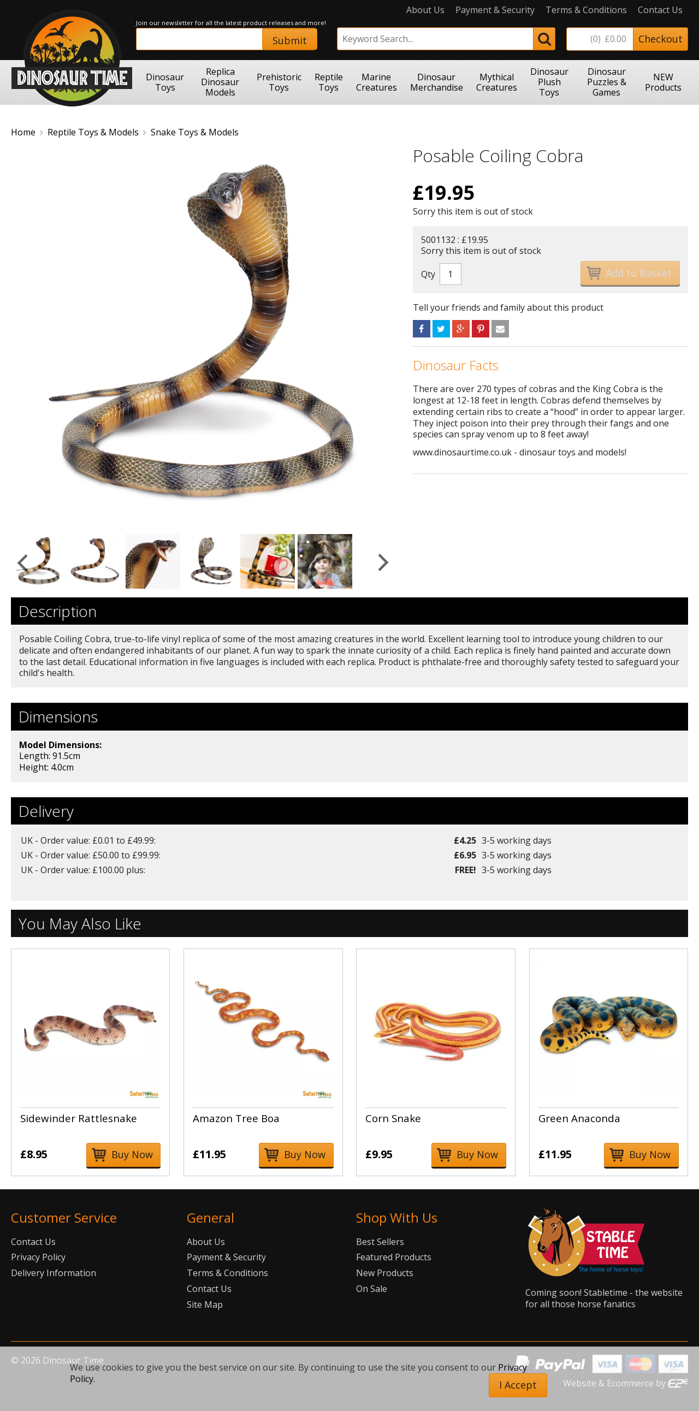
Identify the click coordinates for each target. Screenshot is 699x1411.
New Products (384, 1273)
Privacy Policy (38, 1257)
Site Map (205, 1305)
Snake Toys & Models (195, 132)
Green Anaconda (579, 1118)
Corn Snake (393, 1118)
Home (23, 132)
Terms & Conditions (586, 10)
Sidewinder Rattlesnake (78, 1118)
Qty (428, 274)
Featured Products (393, 1257)
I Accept (518, 1384)
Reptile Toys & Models (93, 132)
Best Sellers (380, 1242)
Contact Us (660, 10)
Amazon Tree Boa (236, 1118)
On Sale (371, 1289)
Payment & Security (495, 10)
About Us (425, 10)
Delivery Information (53, 1273)
